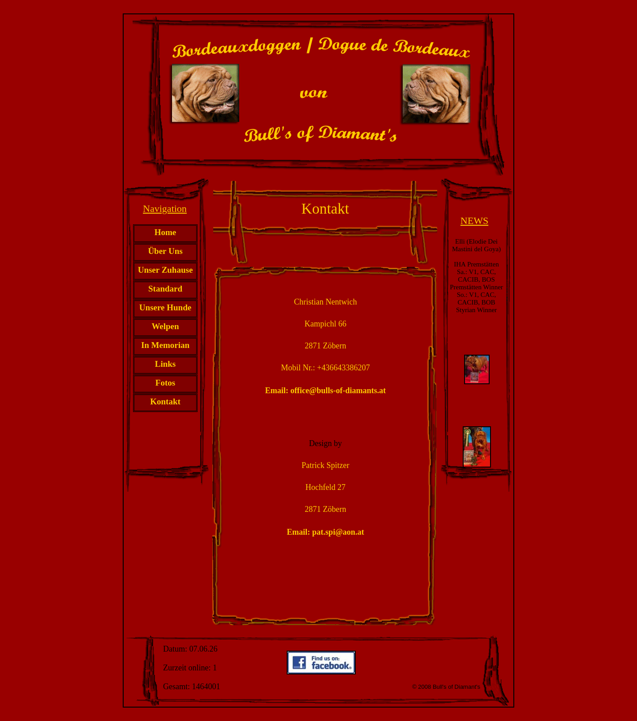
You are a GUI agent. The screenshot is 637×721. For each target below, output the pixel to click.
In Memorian (165, 345)
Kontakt (165, 401)
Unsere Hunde (165, 307)
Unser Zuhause (165, 270)
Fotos (165, 382)
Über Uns (165, 251)
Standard (165, 288)
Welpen (165, 326)
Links (165, 364)
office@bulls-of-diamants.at (338, 390)
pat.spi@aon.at (338, 532)
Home (165, 232)
